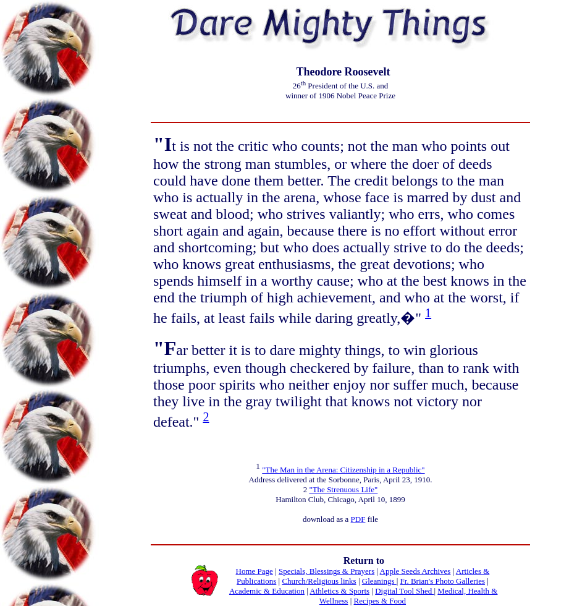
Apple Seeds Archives (415, 571)
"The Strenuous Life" (343, 489)
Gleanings (379, 581)
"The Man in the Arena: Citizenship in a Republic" (343, 469)
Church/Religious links (319, 581)
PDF (358, 519)
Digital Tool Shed (404, 590)
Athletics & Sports (339, 590)
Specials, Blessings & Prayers (326, 571)
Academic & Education (267, 590)
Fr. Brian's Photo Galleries (442, 581)
